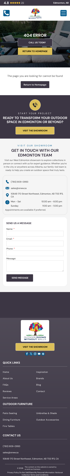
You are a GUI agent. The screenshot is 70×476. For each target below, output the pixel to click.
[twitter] (31, 354)
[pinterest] (43, 354)
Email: (9, 238)
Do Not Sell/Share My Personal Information (36, 472)
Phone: (9, 248)
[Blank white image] (6, 15)
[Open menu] (63, 13)
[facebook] (27, 354)
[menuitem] (18, 372)
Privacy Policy (13, 472)
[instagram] (35, 354)
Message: (11, 258)
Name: (9, 229)
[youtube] (39, 354)
